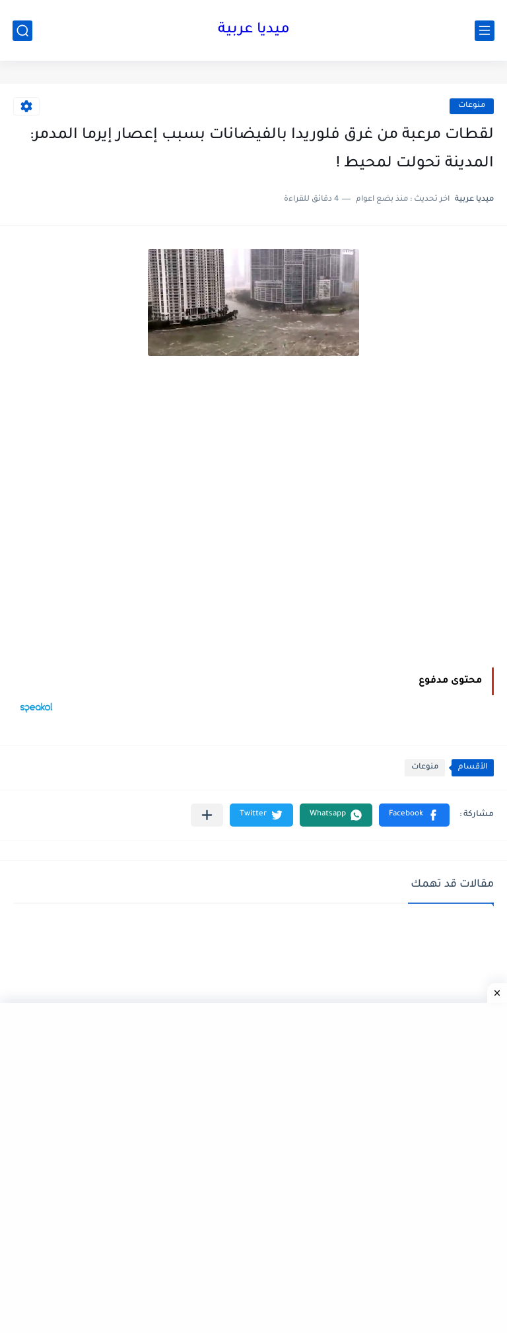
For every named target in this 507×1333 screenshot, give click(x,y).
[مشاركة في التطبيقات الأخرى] (207, 815)
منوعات (471, 106)
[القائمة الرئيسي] (484, 30)
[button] (414, 815)
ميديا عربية (254, 30)
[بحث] (22, 30)
